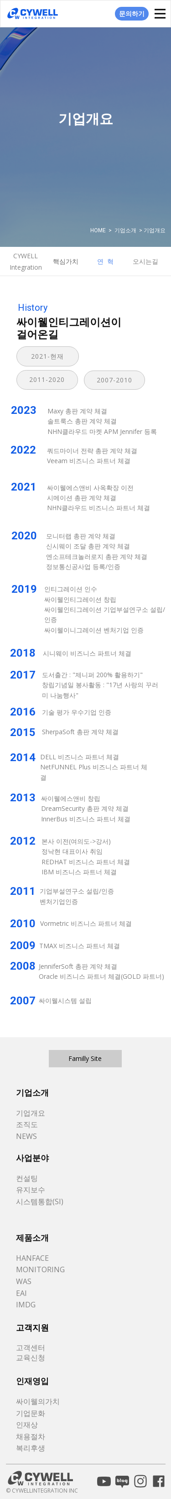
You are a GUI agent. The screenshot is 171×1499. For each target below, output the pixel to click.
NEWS (26, 1136)
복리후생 (30, 1448)
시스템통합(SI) (39, 1201)
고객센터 (30, 1347)
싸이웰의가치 (38, 1401)
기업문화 (30, 1413)
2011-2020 (47, 379)
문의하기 (132, 13)
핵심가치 (65, 261)
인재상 (27, 1425)
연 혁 (105, 261)
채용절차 (30, 1436)
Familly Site (85, 1058)
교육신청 (30, 1357)
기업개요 (30, 1113)
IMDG (26, 1305)
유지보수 (30, 1190)
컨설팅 (27, 1178)
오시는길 (145, 261)
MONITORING (40, 1269)
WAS (23, 1281)
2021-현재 (47, 356)
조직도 (27, 1124)
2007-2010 (114, 380)
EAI (21, 1293)
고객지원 (32, 1327)
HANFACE (32, 1258)
